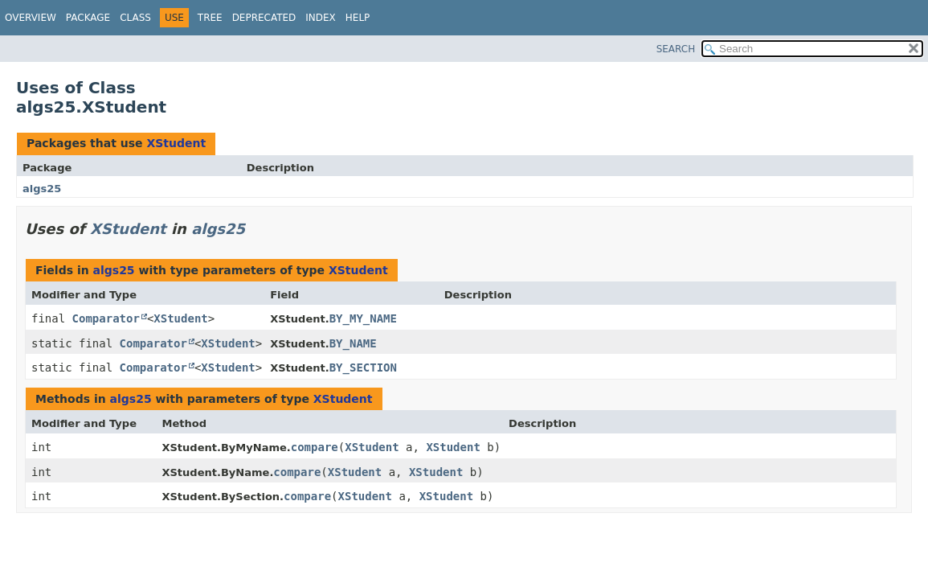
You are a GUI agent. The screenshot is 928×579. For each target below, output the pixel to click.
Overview (30, 17)
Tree (210, 17)
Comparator (106, 318)
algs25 (41, 189)
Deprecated (264, 17)
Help (357, 17)
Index (320, 17)
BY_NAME (353, 343)
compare (314, 447)
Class (135, 17)
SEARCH (676, 49)
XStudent (176, 143)
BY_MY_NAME (363, 318)
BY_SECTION (363, 367)
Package (88, 17)
